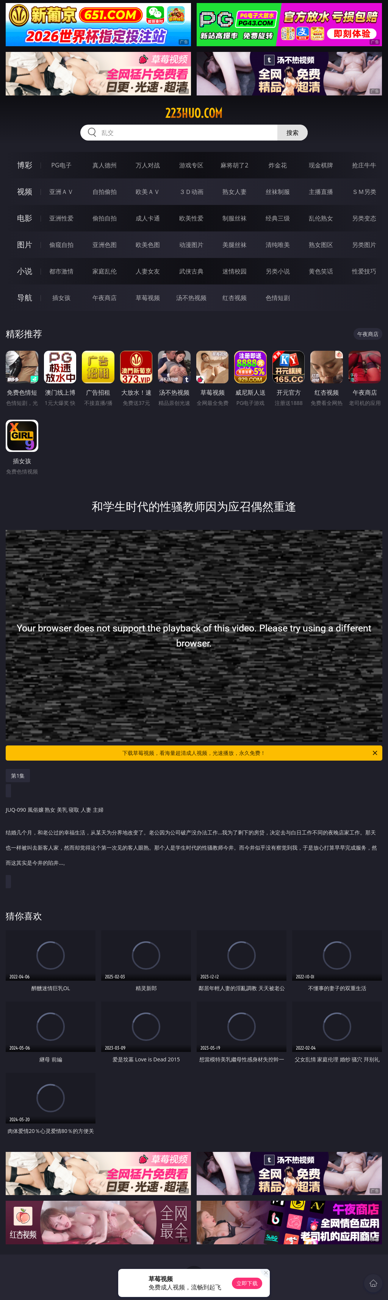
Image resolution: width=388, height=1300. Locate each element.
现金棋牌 (321, 165)
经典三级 (278, 218)
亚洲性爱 (61, 218)
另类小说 (278, 271)
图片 (24, 244)
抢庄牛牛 (364, 165)
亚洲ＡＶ (61, 192)
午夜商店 (104, 298)
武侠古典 (191, 271)
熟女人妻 (234, 192)
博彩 (24, 165)
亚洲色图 (104, 245)
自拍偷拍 (104, 192)
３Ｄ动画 (191, 192)
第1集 (18, 775)
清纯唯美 (278, 245)
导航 (24, 297)
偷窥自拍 (61, 245)
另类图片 (364, 245)
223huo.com (193, 113)
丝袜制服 (278, 192)
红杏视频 (234, 298)
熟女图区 (321, 245)
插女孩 (61, 298)
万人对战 (148, 165)
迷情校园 (234, 271)
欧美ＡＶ (148, 192)
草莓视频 (148, 298)
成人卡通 (148, 218)
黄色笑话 (321, 271)
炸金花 (278, 165)
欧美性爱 (191, 218)
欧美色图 (148, 245)
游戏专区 (191, 165)
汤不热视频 (191, 298)
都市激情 (61, 271)
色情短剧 (278, 298)
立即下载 (247, 1283)
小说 (24, 271)
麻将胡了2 (234, 165)
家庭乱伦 (104, 271)
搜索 (292, 132)
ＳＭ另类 (364, 192)
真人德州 (104, 165)
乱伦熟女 (321, 218)
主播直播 (321, 192)
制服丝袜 (234, 218)
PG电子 (61, 165)
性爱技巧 (364, 271)
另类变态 (364, 218)
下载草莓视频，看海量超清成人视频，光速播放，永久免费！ (250, 753)
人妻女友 (148, 271)
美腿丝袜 (234, 245)
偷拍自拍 (104, 218)
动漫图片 (191, 245)
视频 (24, 191)
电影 (24, 218)
